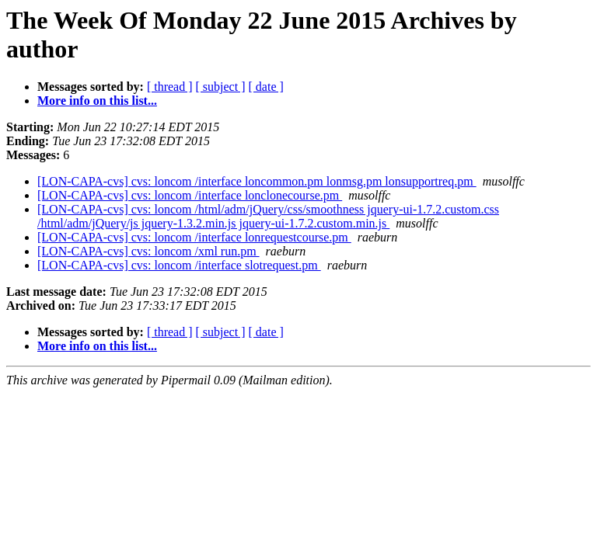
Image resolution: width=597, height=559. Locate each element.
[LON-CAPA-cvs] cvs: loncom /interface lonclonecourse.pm (189, 195)
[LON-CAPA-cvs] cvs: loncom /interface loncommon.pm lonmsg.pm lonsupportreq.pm (257, 181)
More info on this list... (97, 100)
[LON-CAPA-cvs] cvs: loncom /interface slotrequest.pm (179, 265)
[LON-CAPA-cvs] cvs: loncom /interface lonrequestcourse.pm (194, 237)
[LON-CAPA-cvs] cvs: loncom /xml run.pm (148, 251)
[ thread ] (170, 86)
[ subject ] (221, 86)
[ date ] (266, 86)
